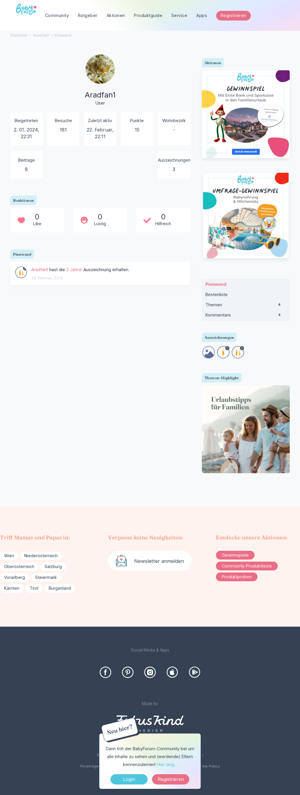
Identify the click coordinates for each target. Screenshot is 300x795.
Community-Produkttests (247, 565)
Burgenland (60, 588)
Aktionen (116, 15)
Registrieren (233, 15)
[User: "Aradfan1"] (100, 80)
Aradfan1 (39, 269)
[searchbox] (263, 15)
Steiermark (46, 577)
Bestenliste (216, 294)
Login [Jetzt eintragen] (129, 779)
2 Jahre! (74, 269)
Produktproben (237, 576)
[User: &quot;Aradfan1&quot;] (21, 272)
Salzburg (53, 566)
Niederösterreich (41, 555)
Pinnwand (215, 284)
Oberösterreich (19, 566)
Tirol (34, 588)
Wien (9, 555)
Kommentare (245, 316)
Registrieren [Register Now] (171, 779)
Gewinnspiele (235, 555)
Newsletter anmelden (159, 561)
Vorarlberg (14, 577)
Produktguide (148, 15)
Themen (245, 306)
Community (57, 15)
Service (179, 15)
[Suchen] (285, 15)
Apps (201, 15)
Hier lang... (167, 764)
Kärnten (11, 588)
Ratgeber (88, 15)
